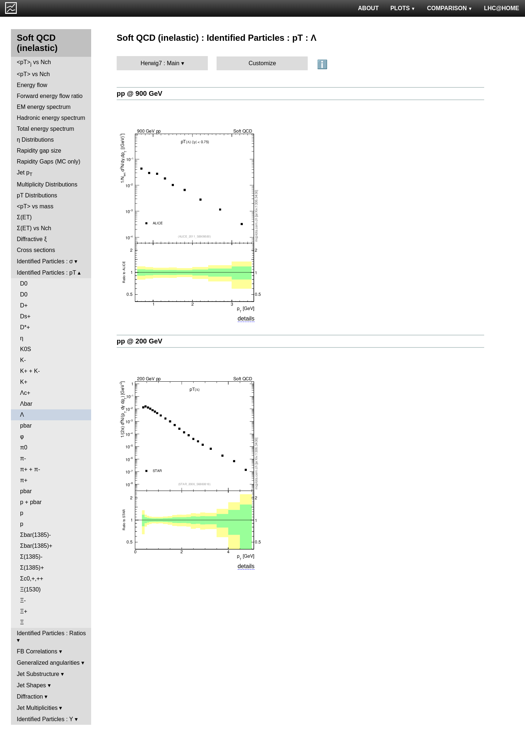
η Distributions (35, 140)
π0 (23, 447)
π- (23, 458)
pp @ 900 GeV (139, 93)
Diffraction (30, 696)
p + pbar (31, 502)
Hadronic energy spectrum (51, 118)
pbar (26, 425)
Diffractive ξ (32, 239)
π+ (23, 480)
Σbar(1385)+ (36, 546)
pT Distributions (37, 195)
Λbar (26, 404)
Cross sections (36, 250)
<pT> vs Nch (34, 63)
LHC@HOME (501, 8)
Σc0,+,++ (31, 578)
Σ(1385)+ (32, 568)
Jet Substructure (38, 674)
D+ (24, 305)
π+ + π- (30, 469)
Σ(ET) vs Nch (34, 228)
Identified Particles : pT (46, 273)
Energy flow (32, 85)
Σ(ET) (24, 217)
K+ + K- (30, 371)
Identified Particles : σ (45, 261)
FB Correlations (37, 651)
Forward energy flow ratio (50, 96)
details (246, 318)
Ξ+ (23, 611)
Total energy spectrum (45, 129)
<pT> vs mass (35, 206)
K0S (25, 349)
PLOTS (403, 8)
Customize (262, 63)
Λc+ (25, 393)
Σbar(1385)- (35, 535)
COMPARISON (449, 8)
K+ (23, 382)
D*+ (25, 327)
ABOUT (368, 8)
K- (23, 360)
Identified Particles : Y (45, 719)
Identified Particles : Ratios (51, 633)
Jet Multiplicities (37, 708)
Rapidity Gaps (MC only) (48, 161)
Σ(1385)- (31, 557)
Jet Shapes (31, 685)
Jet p (24, 173)
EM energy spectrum (44, 107)
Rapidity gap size (39, 151)
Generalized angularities (48, 663)
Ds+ (25, 316)
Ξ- (23, 600)
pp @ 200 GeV (139, 341)
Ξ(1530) (30, 589)
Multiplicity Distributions (47, 184)
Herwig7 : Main (159, 63)
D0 (23, 283)
